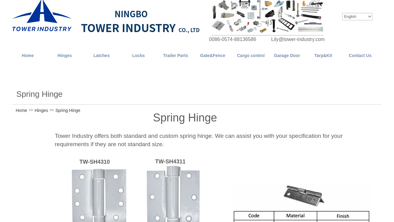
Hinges (41, 110)
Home (21, 110)
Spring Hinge (67, 110)
